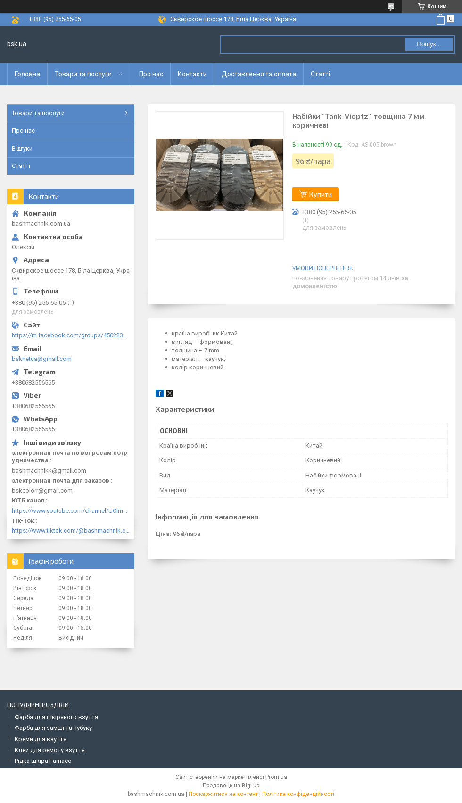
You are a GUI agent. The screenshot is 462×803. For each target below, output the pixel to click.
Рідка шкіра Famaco (43, 760)
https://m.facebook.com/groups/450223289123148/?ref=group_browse (71, 335)
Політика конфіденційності (298, 794)
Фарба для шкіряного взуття (56, 716)
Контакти (192, 74)
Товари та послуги (83, 74)
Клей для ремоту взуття (50, 749)
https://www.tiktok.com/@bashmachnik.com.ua (71, 530)
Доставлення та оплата (259, 74)
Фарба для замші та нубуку (53, 727)
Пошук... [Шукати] (429, 44)
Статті (320, 74)
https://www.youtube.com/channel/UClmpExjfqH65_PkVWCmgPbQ (71, 510)
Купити (320, 194)
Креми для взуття (40, 739)
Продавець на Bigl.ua (231, 785)
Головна (27, 74)
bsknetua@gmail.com (42, 358)
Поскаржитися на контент (223, 794)
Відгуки (22, 148)
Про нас (151, 74)
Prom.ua (276, 777)
